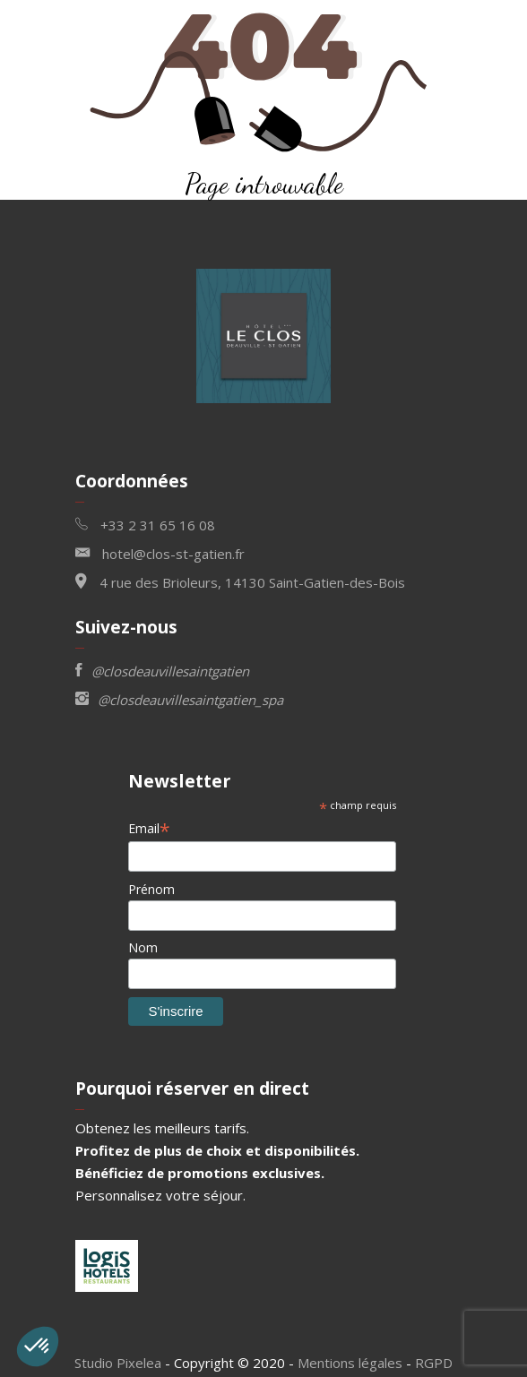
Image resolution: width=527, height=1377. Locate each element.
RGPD (434, 1363)
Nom (143, 947)
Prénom (151, 889)
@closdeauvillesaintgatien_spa (179, 698)
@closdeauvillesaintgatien (162, 670)
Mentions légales (350, 1363)
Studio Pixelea (117, 1363)
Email (149, 828)
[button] (37, 1346)
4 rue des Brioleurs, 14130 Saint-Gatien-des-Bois (240, 581)
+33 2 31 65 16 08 (145, 524)
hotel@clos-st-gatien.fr (160, 552)
